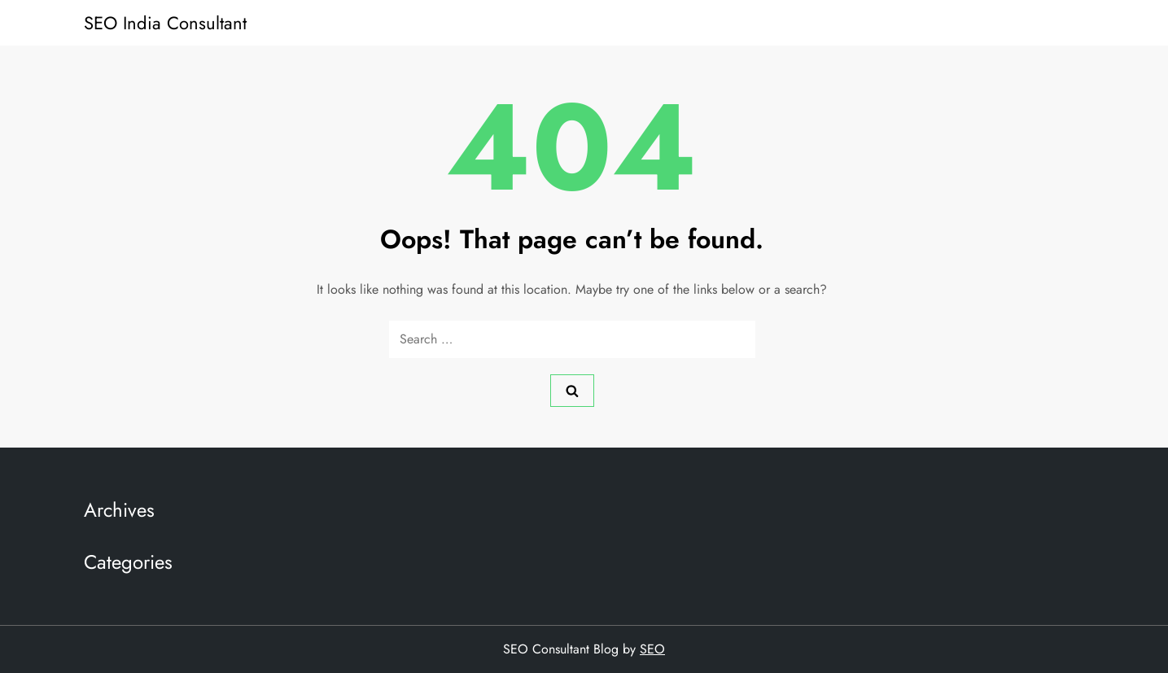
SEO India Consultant (165, 23)
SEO (652, 649)
